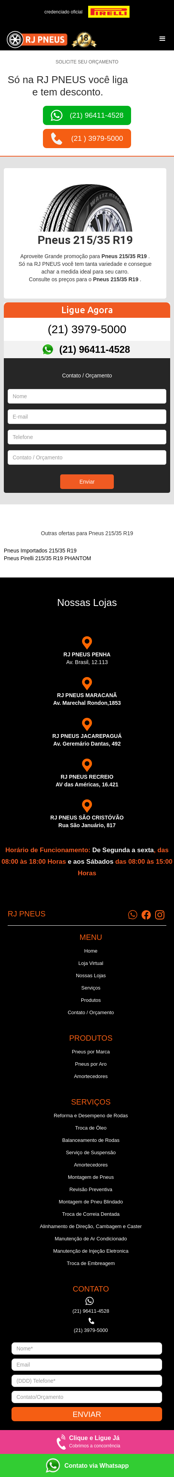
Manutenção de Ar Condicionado (91, 1239)
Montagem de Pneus (91, 1177)
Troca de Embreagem (91, 1263)
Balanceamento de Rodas (91, 1140)
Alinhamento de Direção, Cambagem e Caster (91, 1226)
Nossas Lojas (91, 975)
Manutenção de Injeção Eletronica (91, 1251)
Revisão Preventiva (90, 1189)
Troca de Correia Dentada (91, 1214)
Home (91, 951)
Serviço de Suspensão (91, 1152)
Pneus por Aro (91, 1064)
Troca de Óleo (91, 1128)
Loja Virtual (91, 963)
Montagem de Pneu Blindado (91, 1202)
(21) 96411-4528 (94, 349)
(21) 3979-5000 (87, 329)
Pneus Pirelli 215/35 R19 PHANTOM (47, 558)
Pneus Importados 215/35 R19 (40, 550)
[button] (162, 38)
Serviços (90, 988)
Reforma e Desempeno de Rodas (91, 1115)
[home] (49, 38)
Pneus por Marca (91, 1052)
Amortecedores (91, 1076)
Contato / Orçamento (91, 1012)
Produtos (91, 1000)
